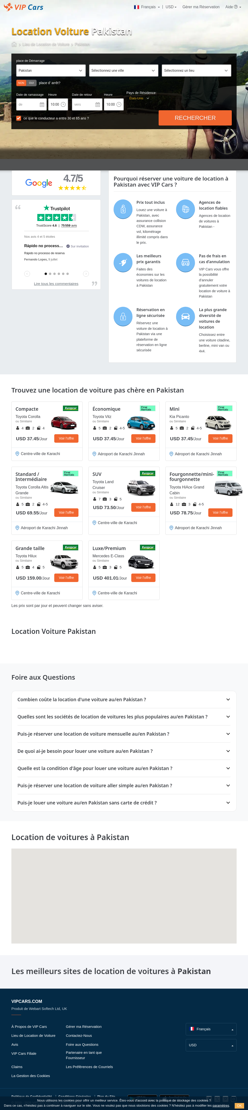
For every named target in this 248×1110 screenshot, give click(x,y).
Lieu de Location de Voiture (33, 1035)
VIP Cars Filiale (23, 1053)
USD (170, 7)
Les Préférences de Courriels (89, 1067)
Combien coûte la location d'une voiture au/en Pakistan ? (81, 699)
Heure (52, 94)
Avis (14, 1044)
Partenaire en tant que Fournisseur (84, 1055)
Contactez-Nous (79, 1035)
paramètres (221, 1105)
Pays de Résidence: (141, 93)
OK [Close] (239, 1106)
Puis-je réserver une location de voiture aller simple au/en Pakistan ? (94, 785)
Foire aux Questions (82, 1044)
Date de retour (82, 94)
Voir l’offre (66, 438)
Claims (17, 1067)
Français (145, 7)
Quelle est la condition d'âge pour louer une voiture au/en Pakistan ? (94, 768)
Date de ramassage (30, 94)
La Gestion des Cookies (30, 1076)
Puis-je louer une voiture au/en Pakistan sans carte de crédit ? (87, 802)
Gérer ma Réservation (200, 7)
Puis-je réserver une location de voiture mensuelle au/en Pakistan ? (93, 734)
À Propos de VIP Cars (29, 1026)
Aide (231, 7)
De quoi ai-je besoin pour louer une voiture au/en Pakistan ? (85, 751)
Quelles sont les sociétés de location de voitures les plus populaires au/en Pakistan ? (112, 716)
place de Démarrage (30, 61)
